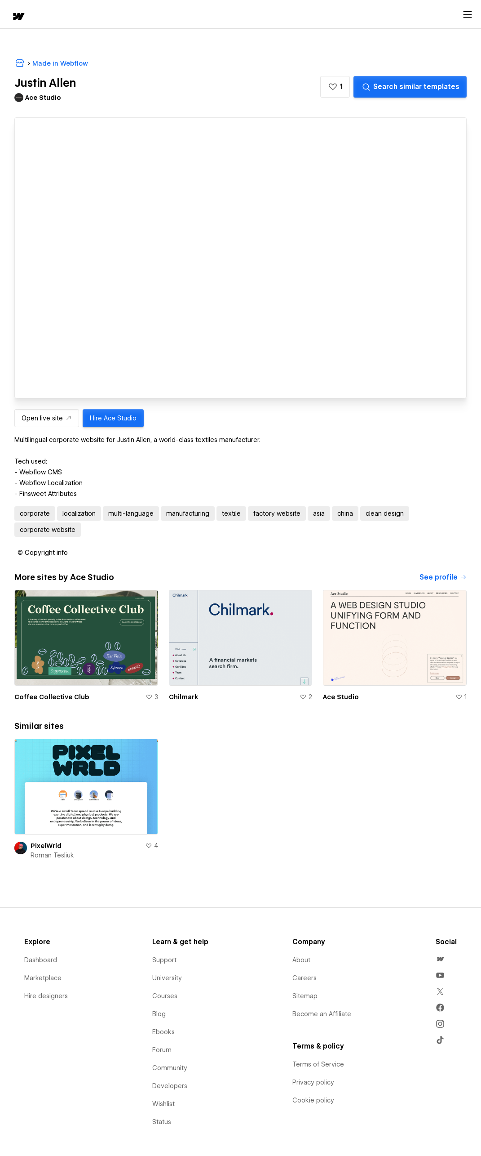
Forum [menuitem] (162, 1049)
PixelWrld (46, 845)
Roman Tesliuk (52, 855)
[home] (18, 17)
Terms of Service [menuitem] (318, 1064)
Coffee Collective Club (51, 697)
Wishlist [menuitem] (163, 1103)
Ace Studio (341, 697)
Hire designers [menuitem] (46, 996)
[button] (335, 87)
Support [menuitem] (164, 960)
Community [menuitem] (169, 1067)
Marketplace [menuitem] (43, 978)
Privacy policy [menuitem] (313, 1082)
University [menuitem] (167, 978)
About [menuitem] (301, 960)
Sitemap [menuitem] (305, 996)
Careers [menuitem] (304, 978)
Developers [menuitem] (169, 1085)
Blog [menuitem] (159, 1014)
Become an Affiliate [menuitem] (321, 1014)
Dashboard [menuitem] (40, 960)
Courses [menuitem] (164, 996)
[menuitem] (440, 959)
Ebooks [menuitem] (163, 1031)
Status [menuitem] (161, 1121)
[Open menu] (467, 14)
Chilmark (183, 697)
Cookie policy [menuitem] (313, 1100)
